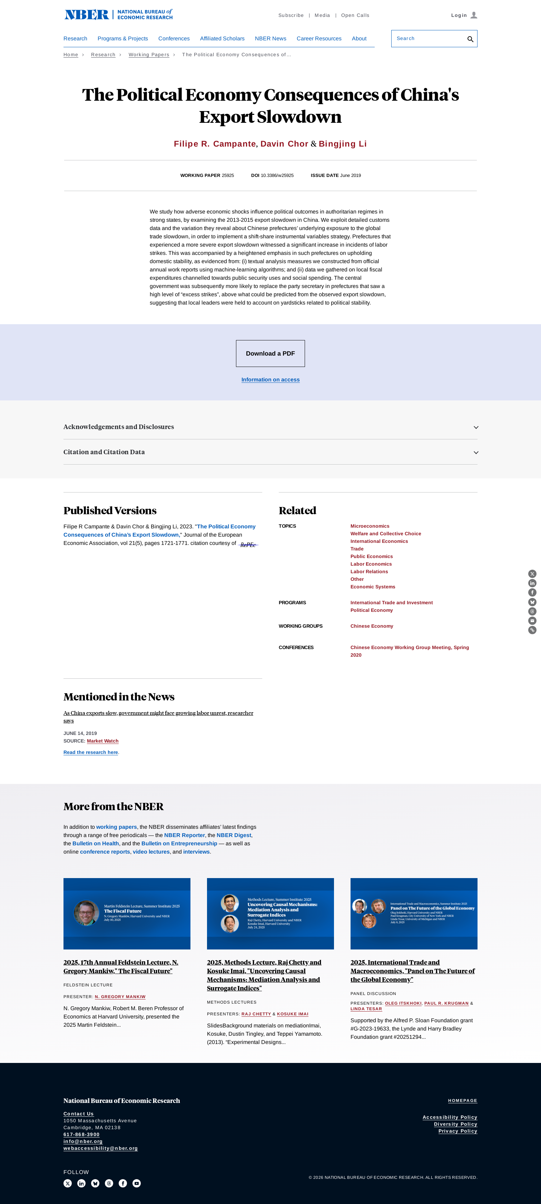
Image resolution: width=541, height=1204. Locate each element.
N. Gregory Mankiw (120, 996)
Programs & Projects (123, 38)
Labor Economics (371, 564)
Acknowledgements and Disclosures (118, 426)
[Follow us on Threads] (109, 1183)
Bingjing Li (343, 143)
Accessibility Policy (450, 1117)
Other (357, 579)
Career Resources (319, 38)
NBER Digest (234, 835)
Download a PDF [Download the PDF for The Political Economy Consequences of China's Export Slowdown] (270, 353)
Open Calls (355, 15)
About (359, 38)
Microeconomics (370, 526)
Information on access (271, 379)
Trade (357, 548)
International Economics (379, 541)
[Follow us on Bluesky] (95, 1183)
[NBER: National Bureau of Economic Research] (124, 18)
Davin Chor (284, 143)
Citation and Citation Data (104, 452)
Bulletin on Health (95, 843)
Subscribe (291, 15)
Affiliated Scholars (222, 38)
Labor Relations (369, 571)
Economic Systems (373, 586)
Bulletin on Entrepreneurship (179, 843)
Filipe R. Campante (215, 143)
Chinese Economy (372, 626)
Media (322, 15)
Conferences (174, 38)
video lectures (151, 852)
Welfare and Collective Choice (386, 533)
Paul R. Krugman (446, 1003)
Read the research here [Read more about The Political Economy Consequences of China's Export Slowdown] (90, 752)
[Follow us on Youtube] (136, 1183)
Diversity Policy (456, 1124)
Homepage (463, 1100)
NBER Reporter (184, 835)
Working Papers (149, 54)
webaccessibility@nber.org (100, 1148)
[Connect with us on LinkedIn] (81, 1183)
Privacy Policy (458, 1131)
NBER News (270, 38)
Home (70, 54)
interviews (196, 852)
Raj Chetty (256, 1014)
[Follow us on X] (67, 1183)
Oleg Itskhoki (403, 1003)
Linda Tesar (366, 1008)
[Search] (470, 39)
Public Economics (372, 556)
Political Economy (372, 610)
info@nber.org (83, 1141)
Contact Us (78, 1113)
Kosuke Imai (292, 1014)
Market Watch (103, 741)
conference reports (105, 852)
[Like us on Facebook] (123, 1183)
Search (406, 38)
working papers (116, 827)
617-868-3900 (81, 1134)
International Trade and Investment (392, 602)
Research (75, 38)
